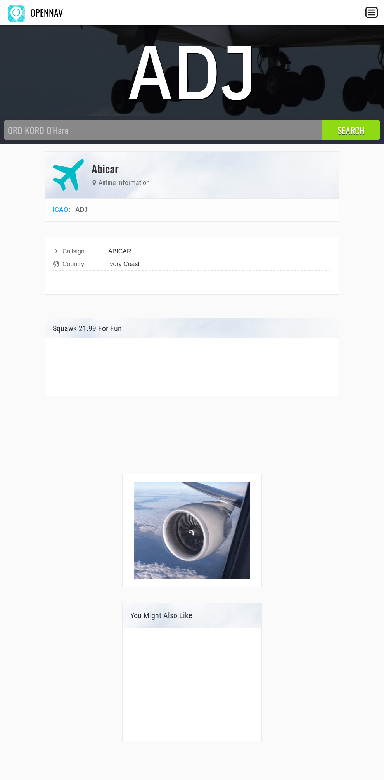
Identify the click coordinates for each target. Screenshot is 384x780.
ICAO (60, 209)
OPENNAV (35, 12)
